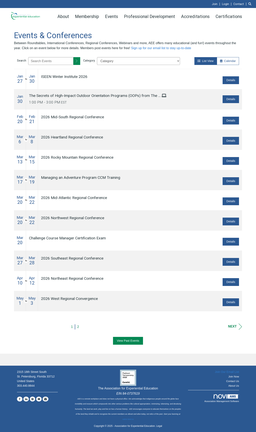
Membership (87, 16)
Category (89, 60)
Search (21, 60)
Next (235, 327)
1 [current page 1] (72, 326)
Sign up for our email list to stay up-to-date (161, 48)
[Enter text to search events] (50, 61)
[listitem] (216, 4)
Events (111, 16)
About (63, 16)
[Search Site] (250, 4)
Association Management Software (221, 398)
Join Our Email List (227, 371)
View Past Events (128, 340)
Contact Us (232, 381)
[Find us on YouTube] (39, 399)
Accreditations (195, 16)
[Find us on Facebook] (19, 399)
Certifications (229, 16)
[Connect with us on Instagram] (32, 399)
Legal (159, 426)
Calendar (228, 61)
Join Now (233, 376)
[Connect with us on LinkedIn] (26, 399)
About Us (233, 385)
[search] (76, 61)
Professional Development (149, 16)
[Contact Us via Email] (45, 399)
